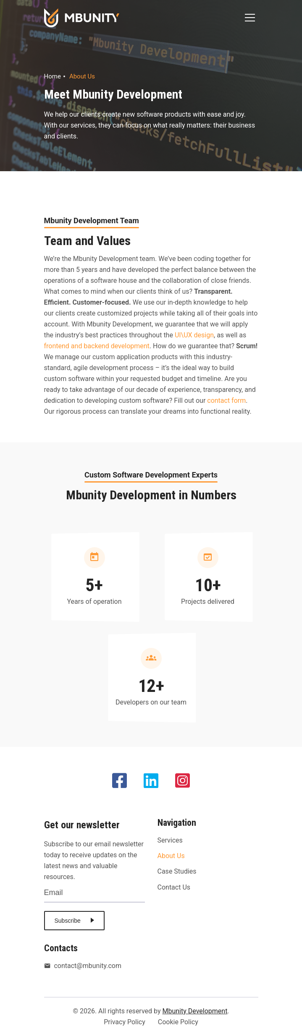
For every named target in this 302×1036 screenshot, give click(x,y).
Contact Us (174, 887)
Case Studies (177, 871)
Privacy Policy (124, 1022)
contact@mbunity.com (83, 966)
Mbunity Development (194, 1011)
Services (170, 840)
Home (52, 76)
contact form (226, 400)
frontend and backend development (97, 346)
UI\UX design (194, 335)
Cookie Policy (178, 1022)
